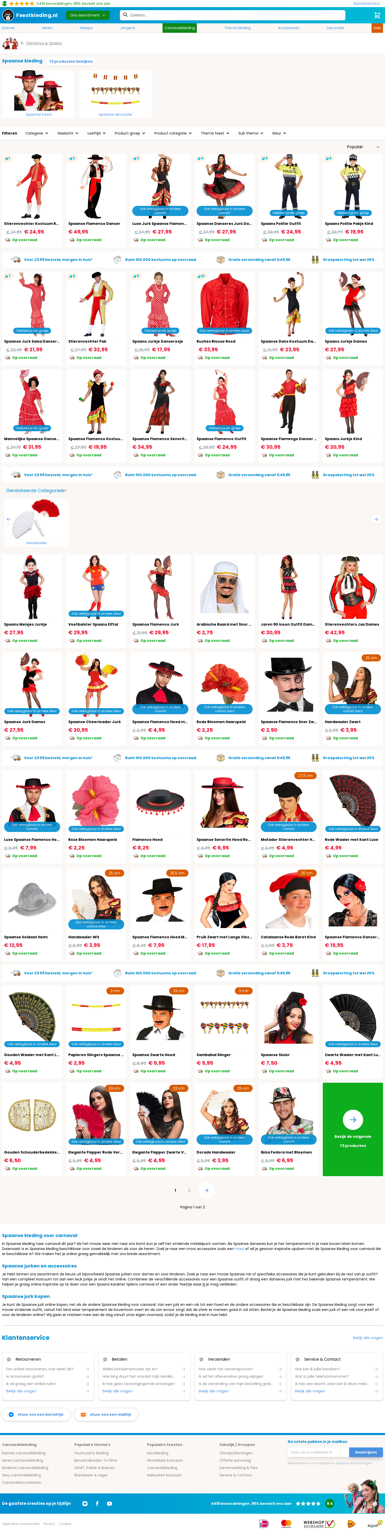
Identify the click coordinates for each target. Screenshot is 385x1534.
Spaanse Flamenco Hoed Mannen (164, 937)
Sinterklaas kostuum (165, 1460)
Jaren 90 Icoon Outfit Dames (289, 624)
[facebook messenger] (36, 1414)
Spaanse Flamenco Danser (94, 223)
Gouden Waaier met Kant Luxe (33, 1054)
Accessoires (288, 27)
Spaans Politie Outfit (281, 223)
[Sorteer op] (363, 147)
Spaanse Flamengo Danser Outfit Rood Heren (305, 438)
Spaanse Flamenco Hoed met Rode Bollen (172, 721)
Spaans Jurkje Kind (343, 438)
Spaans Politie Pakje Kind (349, 223)
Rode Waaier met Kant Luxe (351, 839)
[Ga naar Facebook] (97, 1503)
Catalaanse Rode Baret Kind (288, 937)
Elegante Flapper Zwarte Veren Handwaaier (174, 1152)
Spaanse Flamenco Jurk (155, 624)
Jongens (127, 27)
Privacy (49, 1524)
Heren (47, 27)
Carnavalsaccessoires (21, 1482)
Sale (377, 27)
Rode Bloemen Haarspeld (221, 721)
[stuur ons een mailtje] (106, 1414)
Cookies (65, 1524)
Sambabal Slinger (214, 1054)
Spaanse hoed (38, 114)
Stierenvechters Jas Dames (352, 624)
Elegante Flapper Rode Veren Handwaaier (108, 1152)
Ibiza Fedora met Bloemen (286, 1152)
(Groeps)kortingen (235, 1453)
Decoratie (335, 27)
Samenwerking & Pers (238, 1467)
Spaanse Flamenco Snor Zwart (290, 721)
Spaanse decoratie (115, 114)
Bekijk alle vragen (368, 1337)
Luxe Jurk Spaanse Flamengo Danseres (170, 223)
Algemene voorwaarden (21, 1524)
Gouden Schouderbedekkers (32, 1152)
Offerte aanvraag (235, 1460)
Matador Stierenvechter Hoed (290, 839)
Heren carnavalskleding (22, 1460)
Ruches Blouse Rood (216, 341)
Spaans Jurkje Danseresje (157, 341)
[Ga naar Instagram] (85, 1503)
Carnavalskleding (180, 27)
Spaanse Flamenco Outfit (221, 438)
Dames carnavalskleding (23, 1453)
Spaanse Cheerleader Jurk (94, 721)
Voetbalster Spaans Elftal (93, 624)
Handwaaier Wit (83, 937)
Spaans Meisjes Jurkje (25, 624)
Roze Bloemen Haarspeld (92, 839)
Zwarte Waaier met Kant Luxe (353, 1054)
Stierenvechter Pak (87, 341)
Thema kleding (237, 27)
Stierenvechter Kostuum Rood (33, 223)
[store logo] (30, 15)
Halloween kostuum (164, 1475)
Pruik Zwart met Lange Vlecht (225, 937)
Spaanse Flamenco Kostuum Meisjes (103, 438)
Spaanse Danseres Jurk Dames (227, 223)
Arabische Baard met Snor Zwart (228, 624)
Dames (8, 27)
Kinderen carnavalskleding (25, 1467)
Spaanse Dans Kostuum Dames (291, 341)
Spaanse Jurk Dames (24, 721)
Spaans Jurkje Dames (346, 341)
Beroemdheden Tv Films (95, 1460)
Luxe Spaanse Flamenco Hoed (33, 839)
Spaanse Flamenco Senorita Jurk (164, 438)
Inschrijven (366, 1452)
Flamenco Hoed (147, 839)
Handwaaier (36, 542)
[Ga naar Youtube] (109, 1503)
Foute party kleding (91, 1453)
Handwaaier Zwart (343, 721)
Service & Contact (235, 1475)
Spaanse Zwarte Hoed (153, 1054)
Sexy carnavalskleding (21, 1475)
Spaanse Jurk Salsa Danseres (32, 341)
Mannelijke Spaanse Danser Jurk (36, 438)
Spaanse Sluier (275, 1054)
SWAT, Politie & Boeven (94, 1467)
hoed (239, 1248)
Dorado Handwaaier (216, 1152)
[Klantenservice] (368, 3)
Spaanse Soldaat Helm (26, 937)
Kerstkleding (157, 1453)
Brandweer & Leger (91, 1475)
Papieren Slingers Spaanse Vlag (99, 1054)
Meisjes (86, 27)
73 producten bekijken (71, 61)
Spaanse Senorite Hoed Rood (225, 839)
